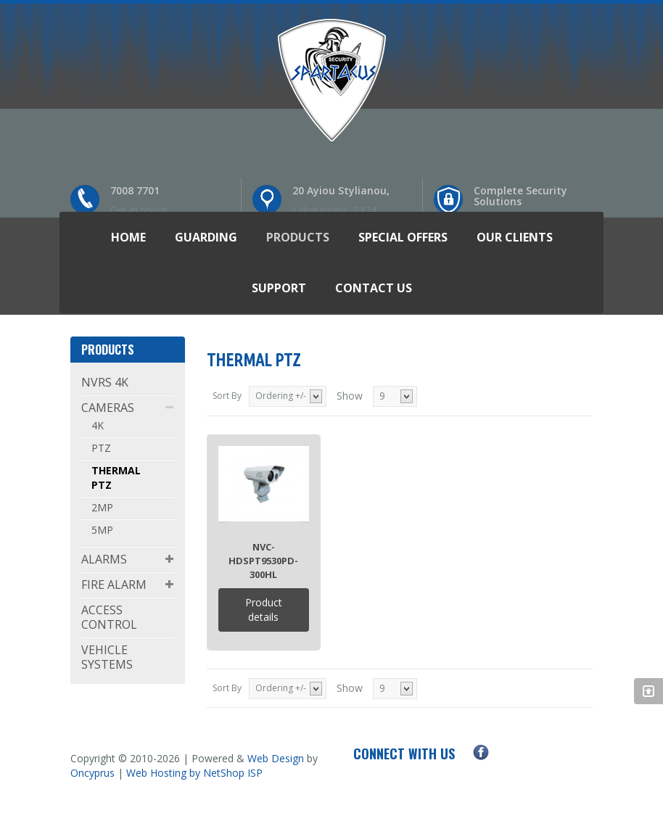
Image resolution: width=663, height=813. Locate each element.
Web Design (275, 758)
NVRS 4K (104, 382)
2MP (102, 507)
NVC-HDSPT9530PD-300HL (263, 560)
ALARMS (104, 559)
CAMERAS (107, 407)
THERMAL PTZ (116, 477)
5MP (102, 530)
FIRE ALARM (114, 584)
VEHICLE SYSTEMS (107, 657)
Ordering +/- (280, 395)
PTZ (101, 448)
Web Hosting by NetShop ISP (194, 773)
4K (97, 425)
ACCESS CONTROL (109, 617)
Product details (263, 609)
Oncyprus (92, 773)
